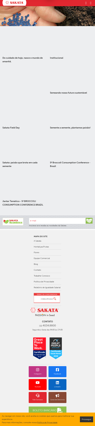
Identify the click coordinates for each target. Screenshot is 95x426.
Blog (36, 264)
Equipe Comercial (42, 258)
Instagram (38, 371)
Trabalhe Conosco (42, 276)
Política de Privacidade (44, 281)
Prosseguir (86, 419)
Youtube (38, 384)
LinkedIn (57, 384)
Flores (36, 252)
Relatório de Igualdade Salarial (47, 287)
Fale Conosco (38, 397)
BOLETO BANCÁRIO (47, 410)
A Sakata (37, 241)
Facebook (57, 371)
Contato (37, 270)
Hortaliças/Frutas (41, 247)
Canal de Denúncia (57, 397)
